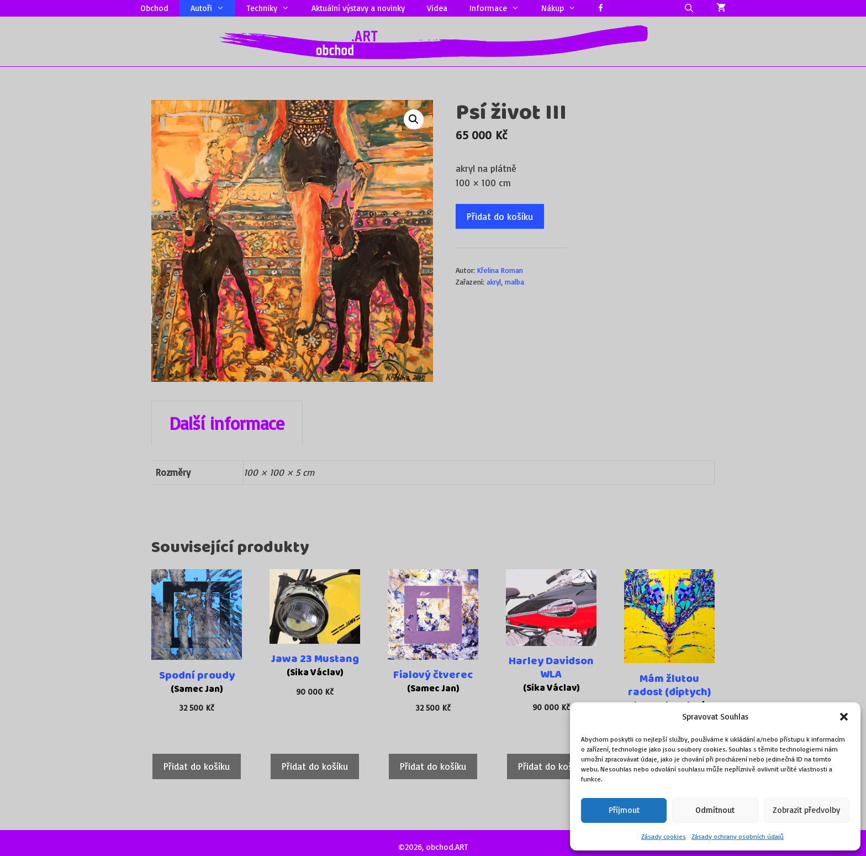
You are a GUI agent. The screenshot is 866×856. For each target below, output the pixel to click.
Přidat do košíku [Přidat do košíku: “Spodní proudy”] (196, 766)
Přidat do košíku (500, 216)
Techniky (273, 8)
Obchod (154, 8)
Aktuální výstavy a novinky (358, 8)
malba (514, 281)
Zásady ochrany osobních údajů (737, 836)
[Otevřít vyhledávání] (689, 8)
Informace (499, 8)
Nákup (564, 8)
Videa (437, 8)
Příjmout (624, 810)
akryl (494, 281)
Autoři (213, 8)
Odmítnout (715, 810)
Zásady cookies (663, 836)
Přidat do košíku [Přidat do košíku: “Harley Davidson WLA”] (551, 766)
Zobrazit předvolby (806, 810)
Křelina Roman (500, 270)
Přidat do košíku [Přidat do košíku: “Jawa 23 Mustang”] (315, 766)
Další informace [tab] (227, 423)
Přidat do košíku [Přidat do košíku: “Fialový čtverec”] (433, 766)
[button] (843, 716)
